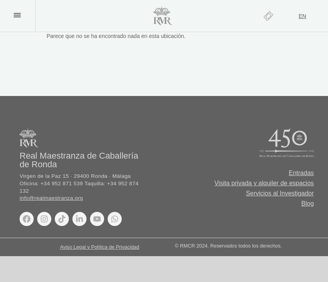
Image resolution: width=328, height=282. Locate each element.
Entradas (301, 173)
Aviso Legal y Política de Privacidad (99, 247)
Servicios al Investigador (280, 193)
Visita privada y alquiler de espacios (264, 183)
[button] (17, 15)
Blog (307, 203)
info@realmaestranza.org (51, 198)
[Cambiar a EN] (302, 16)
